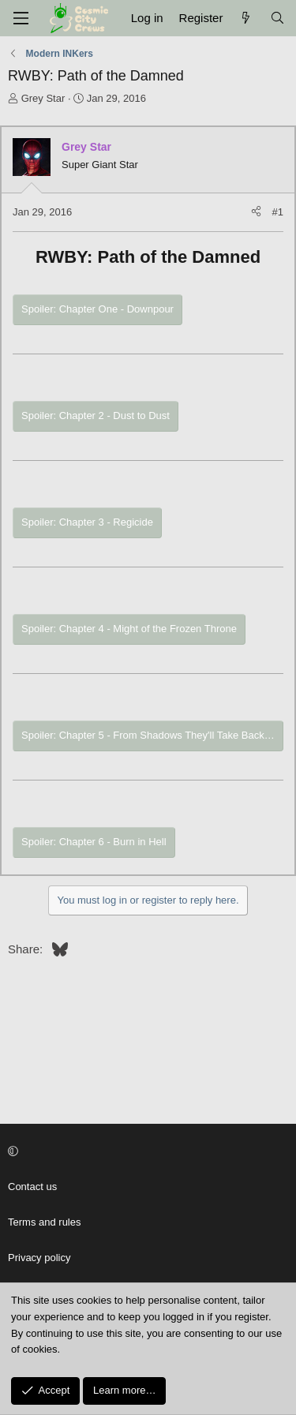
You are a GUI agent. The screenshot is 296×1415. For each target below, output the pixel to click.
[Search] (277, 18)
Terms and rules (44, 1222)
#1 (277, 212)
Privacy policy (39, 1257)
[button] (145, 1152)
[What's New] (245, 18)
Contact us (32, 1186)
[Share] (256, 212)
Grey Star (43, 98)
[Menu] (20, 18)
